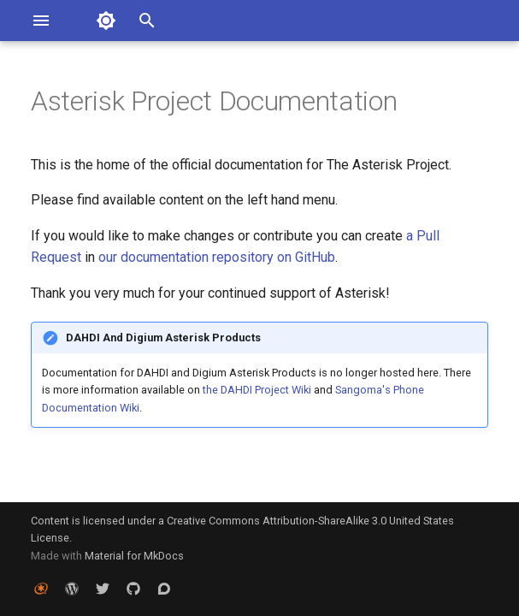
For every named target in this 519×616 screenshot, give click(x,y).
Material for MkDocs (134, 555)
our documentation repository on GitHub (216, 257)
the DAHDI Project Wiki (257, 389)
